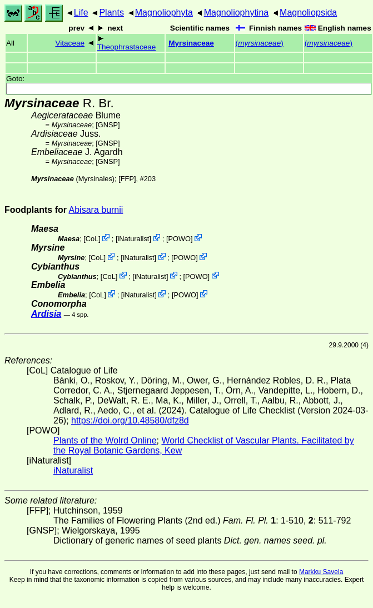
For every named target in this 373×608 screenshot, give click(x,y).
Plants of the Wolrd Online (105, 440)
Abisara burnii (96, 210)
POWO (179, 239)
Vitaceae (69, 43)
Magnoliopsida (308, 12)
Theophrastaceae (126, 47)
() (260, 43)
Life (81, 12)
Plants (111, 12)
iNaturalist (133, 239)
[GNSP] (108, 125)
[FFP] (127, 179)
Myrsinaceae (191, 43)
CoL (92, 239)
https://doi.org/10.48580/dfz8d (130, 420)
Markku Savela (321, 572)
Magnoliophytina (236, 12)
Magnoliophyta (164, 12)
